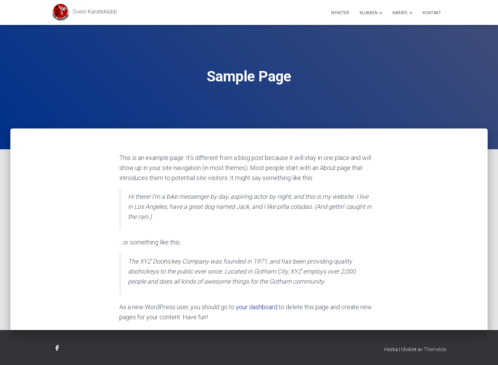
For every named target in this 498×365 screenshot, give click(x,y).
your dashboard (256, 307)
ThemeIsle (435, 349)
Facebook (57, 348)
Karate (402, 12)
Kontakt (432, 12)
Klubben (371, 12)
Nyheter (340, 12)
